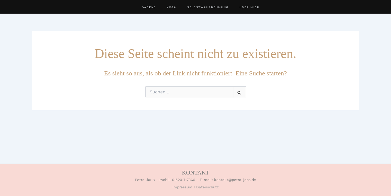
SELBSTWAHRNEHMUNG (208, 7)
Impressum (182, 187)
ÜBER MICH (249, 7)
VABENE (149, 7)
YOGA (171, 7)
